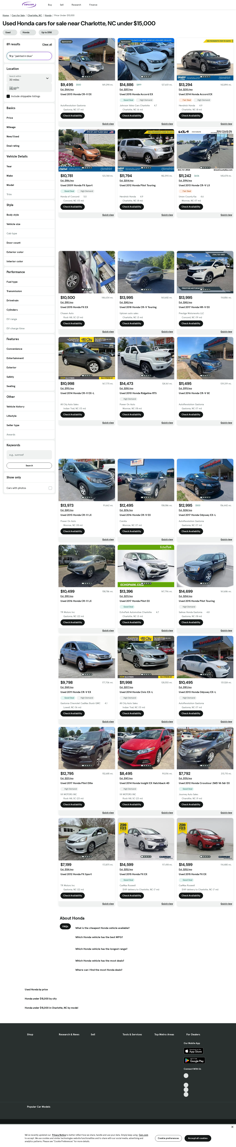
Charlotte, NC (35, 15)
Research (76, 4)
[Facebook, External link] (186, 1080)
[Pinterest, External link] (186, 1094)
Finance (93, 4)
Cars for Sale (18, 15)
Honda (48, 15)
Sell (61, 4)
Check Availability (72, 115)
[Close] (232, 1126)
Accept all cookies (198, 1138)
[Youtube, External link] (186, 1085)
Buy (50, 4)
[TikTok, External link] (186, 1075)
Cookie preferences (168, 1138)
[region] (118, 1135)
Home (6, 15)
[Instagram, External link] (186, 1089)
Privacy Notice (59, 1135)
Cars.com (143, 1135)
